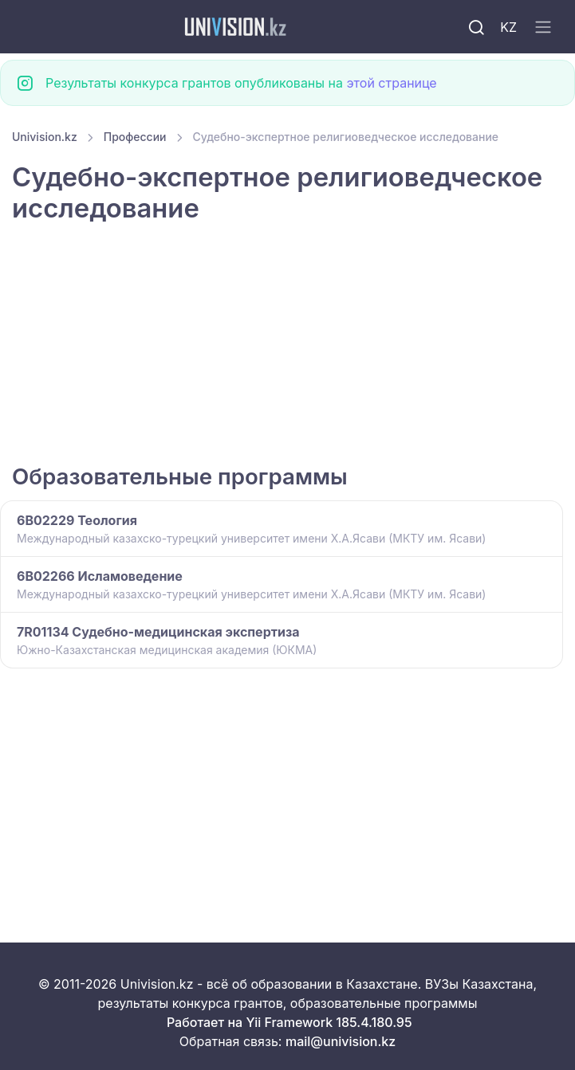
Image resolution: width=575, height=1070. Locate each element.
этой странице (391, 83)
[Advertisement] (287, 345)
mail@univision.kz (341, 1041)
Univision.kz (44, 136)
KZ (508, 27)
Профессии (135, 136)
